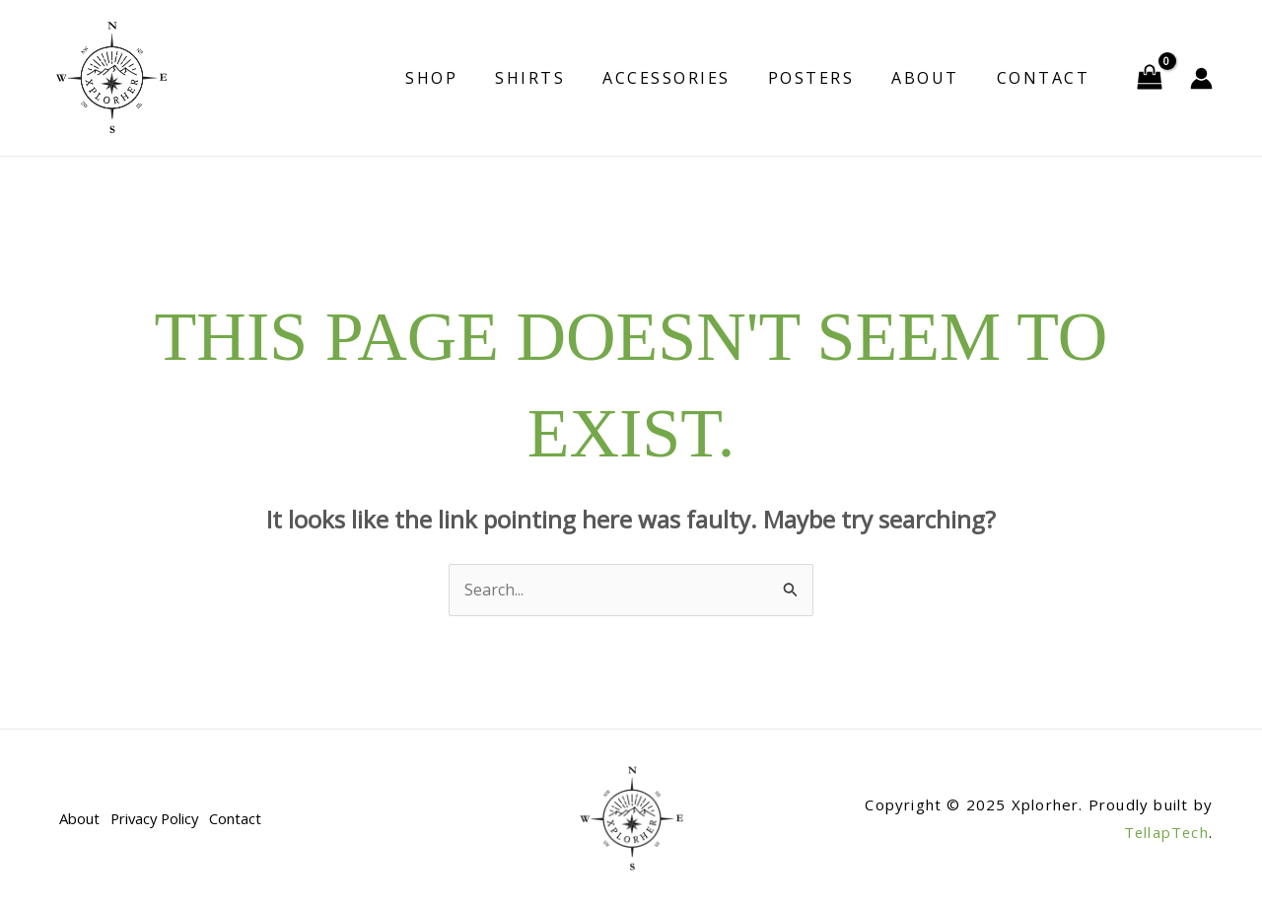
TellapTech (1165, 832)
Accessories (687, 78)
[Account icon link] (1201, 78)
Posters (826, 78)
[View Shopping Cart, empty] (1149, 78)
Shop (464, 78)
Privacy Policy (157, 818)
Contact (1046, 78)
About (934, 78)
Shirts (557, 78)
